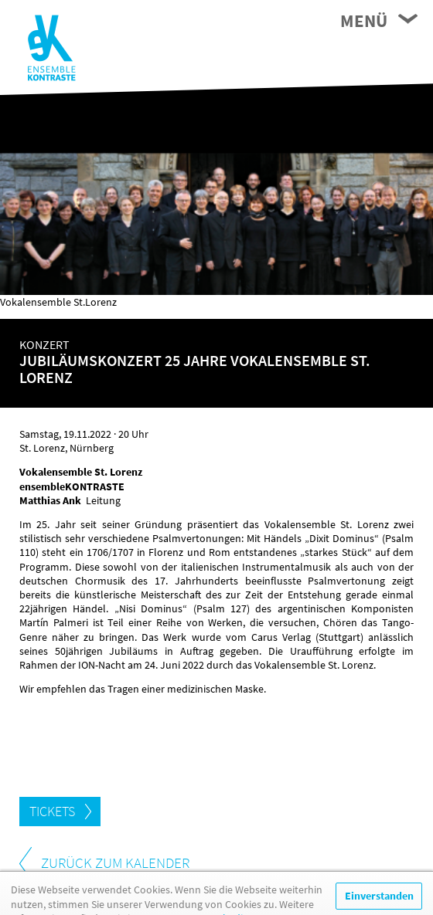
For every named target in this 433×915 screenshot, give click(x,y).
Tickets (52, 811)
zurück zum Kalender (115, 862)
